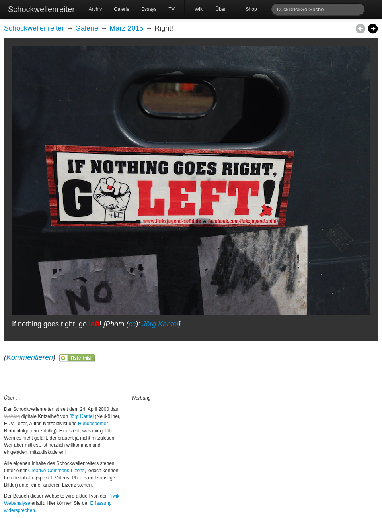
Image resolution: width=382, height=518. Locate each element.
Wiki (199, 9)
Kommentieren (29, 357)
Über (221, 9)
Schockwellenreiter (41, 9)
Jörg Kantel (160, 324)
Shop (251, 9)
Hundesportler (93, 423)
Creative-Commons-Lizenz (56, 470)
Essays (149, 9)
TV (172, 9)
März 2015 (126, 28)
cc (132, 324)
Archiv (95, 9)
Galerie (121, 9)
